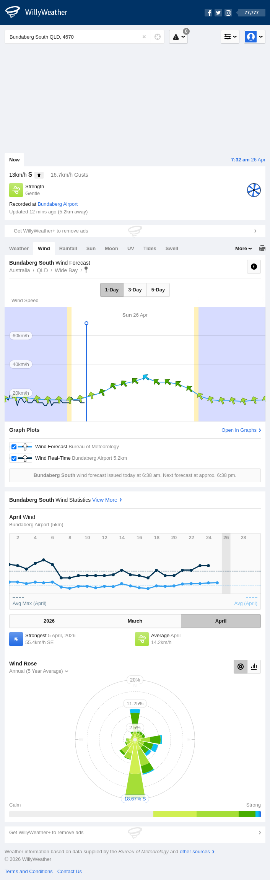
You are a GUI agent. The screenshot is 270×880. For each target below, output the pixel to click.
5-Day (158, 290)
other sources (195, 851)
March (135, 621)
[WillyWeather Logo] (40, 13)
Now (14, 160)
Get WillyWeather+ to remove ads (51, 231)
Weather (19, 248)
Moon (111, 248)
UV (130, 248)
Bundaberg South (86, 270)
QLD (42, 270)
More (241, 248)
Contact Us (69, 871)
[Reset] (144, 37)
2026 (49, 621)
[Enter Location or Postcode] (84, 37)
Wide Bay (66, 270)
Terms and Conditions (29, 871)
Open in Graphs (239, 430)
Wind (44, 248)
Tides (149, 248)
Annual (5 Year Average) (36, 671)
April (221, 621)
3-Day (135, 290)
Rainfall (68, 248)
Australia (19, 270)
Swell (172, 248)
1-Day (112, 290)
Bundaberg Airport (57, 204)
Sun (91, 248)
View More (104, 500)
